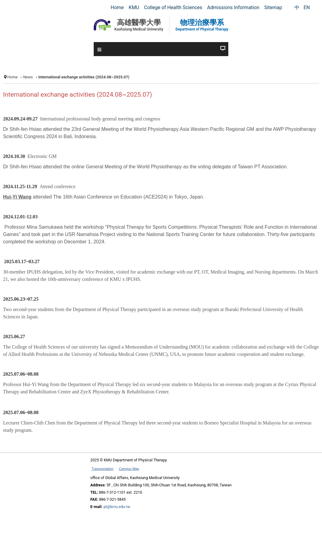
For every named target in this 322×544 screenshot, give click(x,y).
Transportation (103, 469)
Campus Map (129, 469)
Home (12, 77)
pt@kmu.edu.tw (116, 506)
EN (306, 7)
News (28, 77)
